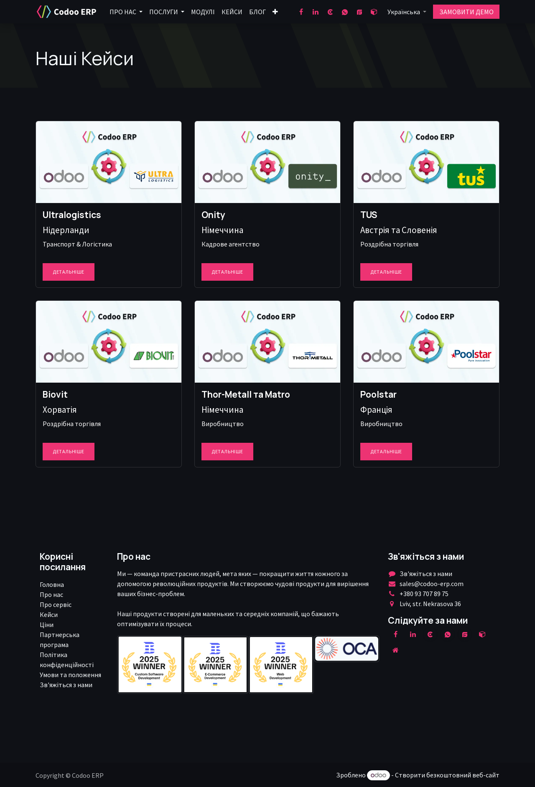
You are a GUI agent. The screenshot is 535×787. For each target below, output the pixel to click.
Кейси (49, 614)
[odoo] (374, 11)
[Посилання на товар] (108, 162)
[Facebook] (301, 11)
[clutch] (330, 11)
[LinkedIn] (315, 11)
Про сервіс (55, 604)
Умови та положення (70, 674)
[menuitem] (126, 11)
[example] (464, 634)
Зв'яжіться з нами (66, 684)
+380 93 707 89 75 (424, 593)
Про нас (51, 594)
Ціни (47, 624)
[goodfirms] (359, 11)
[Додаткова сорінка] (396, 650)
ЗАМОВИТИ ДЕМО (466, 12)
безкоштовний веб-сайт (462, 775)
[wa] (345, 11)
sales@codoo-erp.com (432, 583)
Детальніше (68, 272)
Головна (52, 584)
